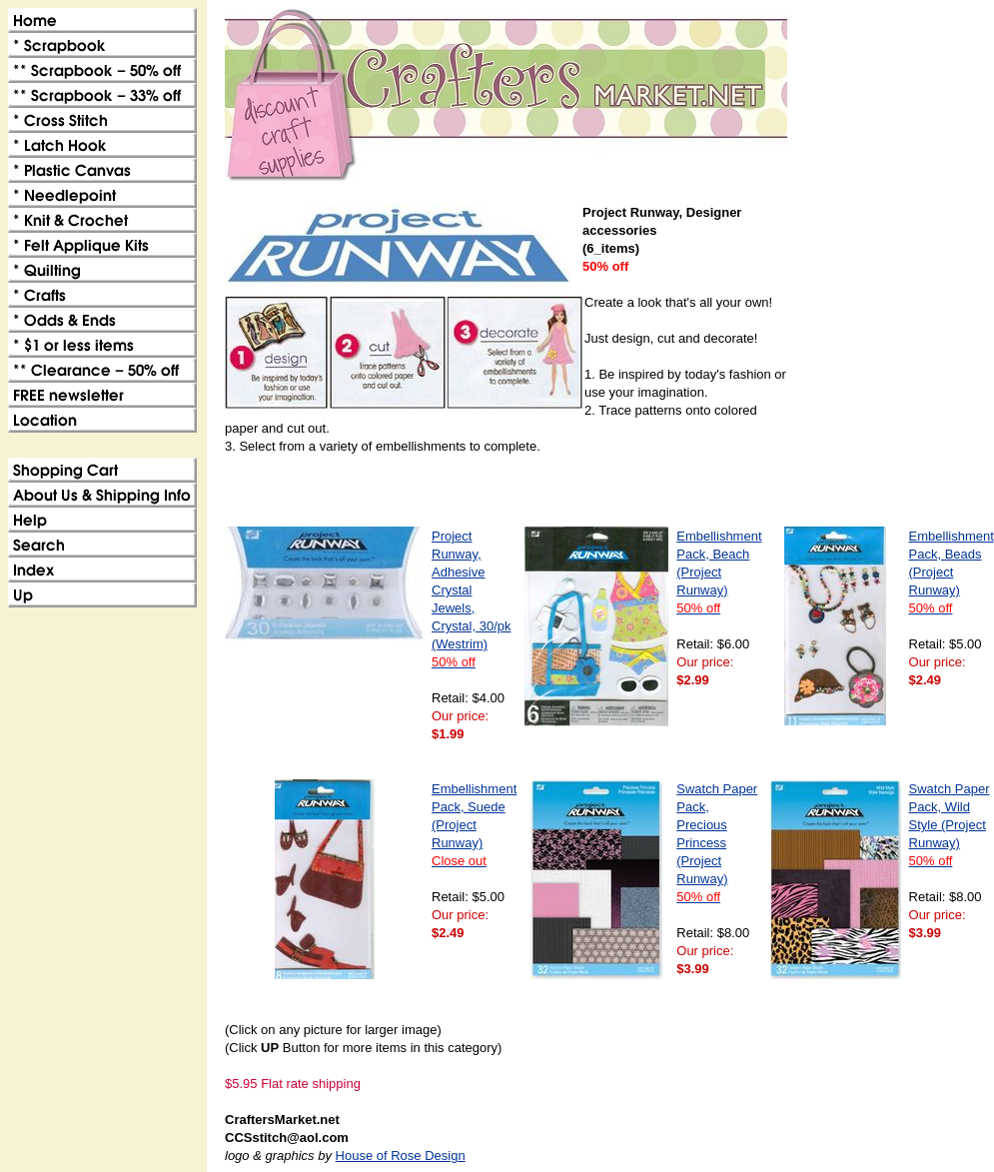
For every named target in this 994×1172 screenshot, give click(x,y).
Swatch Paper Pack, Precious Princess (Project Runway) (716, 842)
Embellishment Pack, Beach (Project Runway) (718, 572)
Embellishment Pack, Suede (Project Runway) (474, 824)
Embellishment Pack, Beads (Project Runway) (951, 572)
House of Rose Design (401, 1155)
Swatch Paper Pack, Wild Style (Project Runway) (949, 824)
